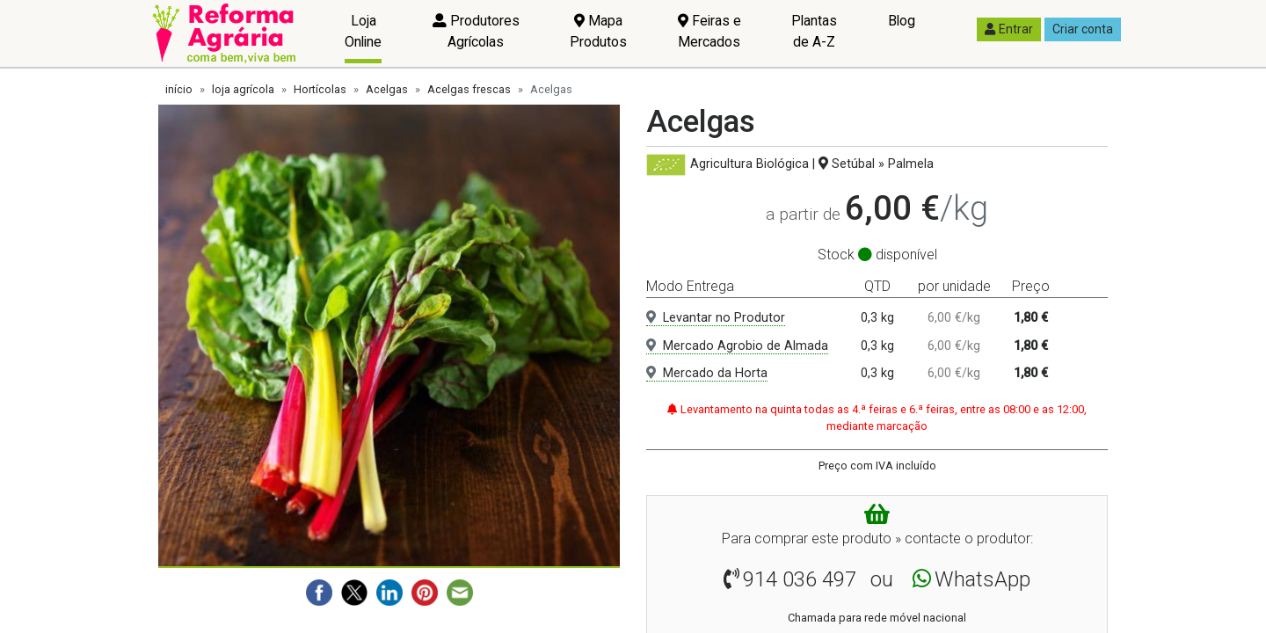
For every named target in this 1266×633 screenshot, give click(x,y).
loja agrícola (243, 89)
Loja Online (363, 31)
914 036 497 (799, 579)
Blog (901, 20)
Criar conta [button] (1082, 29)
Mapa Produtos (598, 31)
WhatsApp (982, 579)
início (179, 89)
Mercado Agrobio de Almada (737, 345)
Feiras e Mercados (709, 31)
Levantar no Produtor (715, 317)
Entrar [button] (1009, 29)
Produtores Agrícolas (476, 31)
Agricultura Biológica (749, 163)
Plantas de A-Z (814, 31)
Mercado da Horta (707, 373)
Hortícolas (320, 89)
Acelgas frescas (469, 89)
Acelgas (387, 89)
